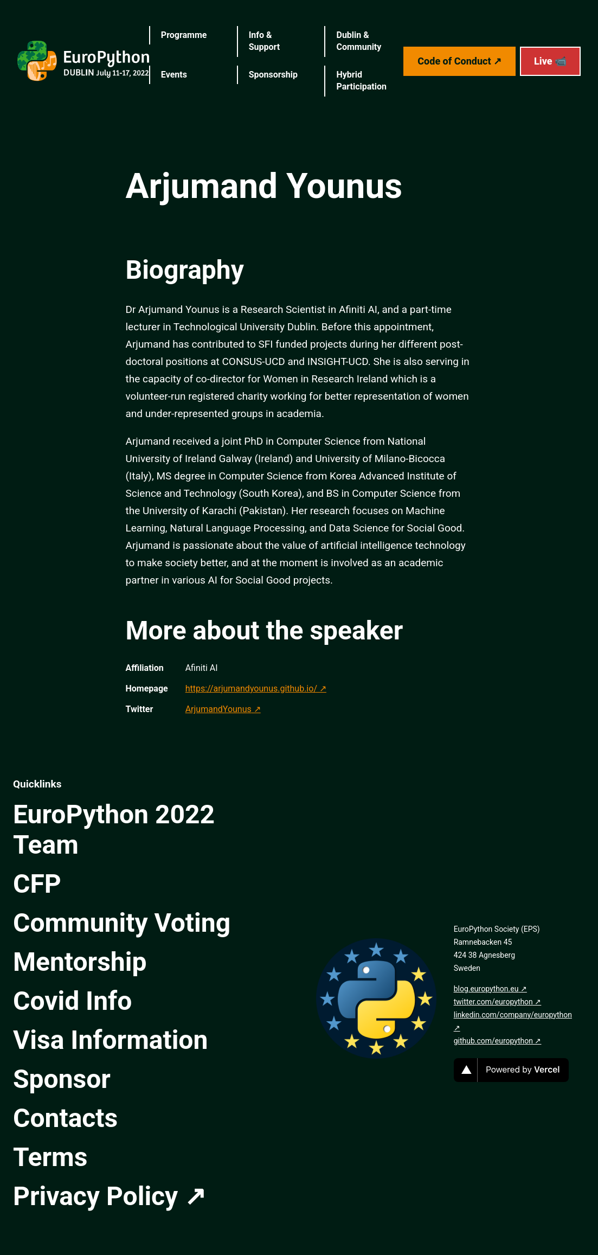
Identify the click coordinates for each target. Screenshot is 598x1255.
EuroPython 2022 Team (114, 829)
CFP (37, 883)
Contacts (65, 1118)
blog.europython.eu (486, 988)
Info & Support (264, 41)
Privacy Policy (95, 1196)
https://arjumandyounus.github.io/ (251, 688)
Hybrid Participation (361, 80)
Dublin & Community (358, 41)
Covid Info (72, 1000)
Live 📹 (550, 61)
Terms (50, 1157)
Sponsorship (273, 74)
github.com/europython (493, 1040)
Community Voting (121, 922)
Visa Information (110, 1040)
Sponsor (62, 1079)
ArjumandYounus (218, 709)
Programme (184, 35)
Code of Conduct (454, 61)
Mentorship (79, 961)
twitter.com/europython (493, 1001)
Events (174, 74)
